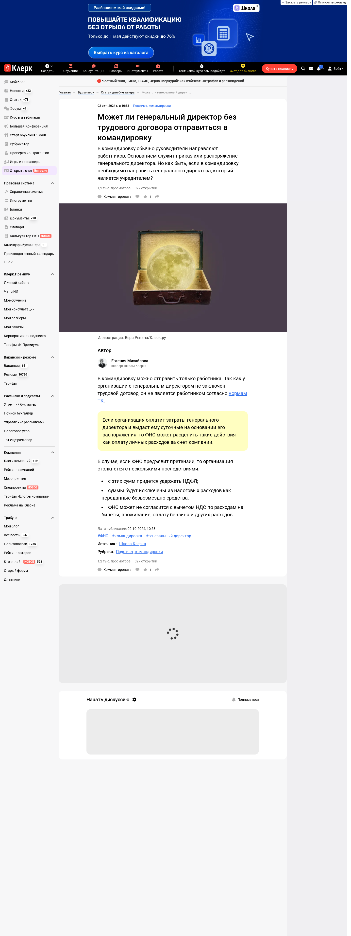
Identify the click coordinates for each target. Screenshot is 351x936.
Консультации (93, 68)
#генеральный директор (168, 536)
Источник (107, 543)
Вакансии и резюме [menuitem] (29, 357)
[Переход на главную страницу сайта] (18, 68)
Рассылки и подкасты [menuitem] (29, 396)
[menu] (31, 126)
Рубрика (105, 551)
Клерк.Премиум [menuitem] (29, 274)
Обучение (70, 68)
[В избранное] (147, 196)
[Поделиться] (157, 196)
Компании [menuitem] (29, 452)
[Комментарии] (115, 196)
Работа (158, 68)
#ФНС (103, 536)
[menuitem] (29, 81)
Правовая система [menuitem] (29, 183)
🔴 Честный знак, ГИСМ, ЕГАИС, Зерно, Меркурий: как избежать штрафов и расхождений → (172, 81)
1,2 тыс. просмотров (114, 188)
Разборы (115, 68)
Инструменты (137, 68)
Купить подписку (279, 69)
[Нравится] (137, 196)
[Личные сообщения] (311, 69)
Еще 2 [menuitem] (8, 262)
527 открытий (145, 188)
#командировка (127, 536)
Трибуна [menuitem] (29, 518)
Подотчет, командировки (152, 106)
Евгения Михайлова (129, 361)
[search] (303, 69)
